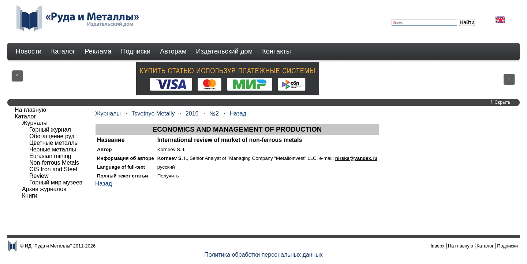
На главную (30, 110)
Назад (237, 113)
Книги (29, 195)
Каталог (63, 51)
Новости (28, 51)
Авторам (173, 51)
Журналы (108, 113)
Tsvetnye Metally (153, 113)
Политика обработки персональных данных (263, 255)
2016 (192, 113)
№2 (214, 113)
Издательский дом (224, 51)
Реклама (98, 51)
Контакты (276, 51)
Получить (168, 176)
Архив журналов (44, 189)
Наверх (437, 246)
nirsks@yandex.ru (356, 158)
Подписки (136, 51)
